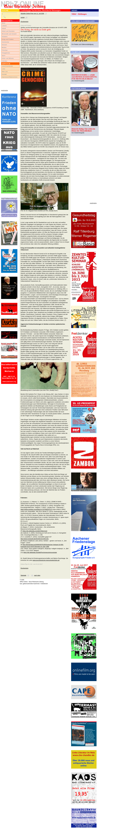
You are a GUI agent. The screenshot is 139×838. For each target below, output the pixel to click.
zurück (23, 17)
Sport (3, 55)
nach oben (37, 575)
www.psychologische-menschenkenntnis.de (46, 560)
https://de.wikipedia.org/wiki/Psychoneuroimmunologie (40, 552)
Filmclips (5, 50)
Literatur (4, 61)
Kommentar (5, 42)
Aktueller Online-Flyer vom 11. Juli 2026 (32, 13)
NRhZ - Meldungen (79, 14)
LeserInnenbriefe (7, 66)
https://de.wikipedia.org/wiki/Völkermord (35, 531)
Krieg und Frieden (8, 39)
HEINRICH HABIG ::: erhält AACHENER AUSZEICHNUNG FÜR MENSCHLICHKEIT (84, 77)
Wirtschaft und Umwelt (9, 34)
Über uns (5, 71)
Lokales (4, 25)
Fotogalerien (6, 53)
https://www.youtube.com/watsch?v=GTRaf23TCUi (36, 509)
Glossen (4, 44)
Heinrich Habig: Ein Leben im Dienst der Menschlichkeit (83, 130)
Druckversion (24, 21)
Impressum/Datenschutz (9, 77)
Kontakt (4, 74)
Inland (4, 28)
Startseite (23, 575)
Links (3, 68)
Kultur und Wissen (8, 58)
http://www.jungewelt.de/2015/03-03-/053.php (35, 539)
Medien (4, 47)
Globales (4, 36)
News (3, 23)
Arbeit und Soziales (8, 31)
